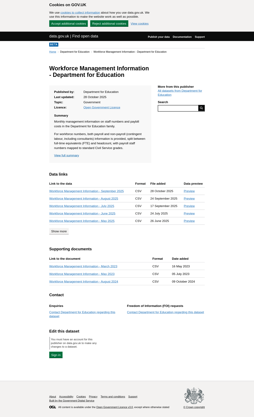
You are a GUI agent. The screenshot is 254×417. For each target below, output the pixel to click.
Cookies (81, 396)
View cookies (140, 23)
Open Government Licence (101, 107)
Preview (189, 191)
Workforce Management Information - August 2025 (83, 198)
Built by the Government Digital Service (71, 400)
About (52, 396)
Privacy (93, 396)
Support (200, 37)
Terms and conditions (113, 396)
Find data (201, 108)
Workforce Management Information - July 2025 (81, 206)
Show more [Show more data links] (59, 231)
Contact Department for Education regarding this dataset (165, 312)
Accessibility (66, 396)
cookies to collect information (80, 12)
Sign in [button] (56, 355)
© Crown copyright (194, 407)
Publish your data (159, 37)
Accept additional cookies (68, 23)
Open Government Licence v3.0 (114, 407)
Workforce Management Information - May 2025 (82, 221)
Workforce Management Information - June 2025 (82, 213)
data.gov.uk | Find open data (73, 36)
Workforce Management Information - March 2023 (83, 266)
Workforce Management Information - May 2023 (82, 274)
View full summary (66, 155)
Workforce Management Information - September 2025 (86, 191)
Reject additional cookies (109, 23)
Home (52, 51)
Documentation (182, 37)
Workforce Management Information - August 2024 (83, 281)
